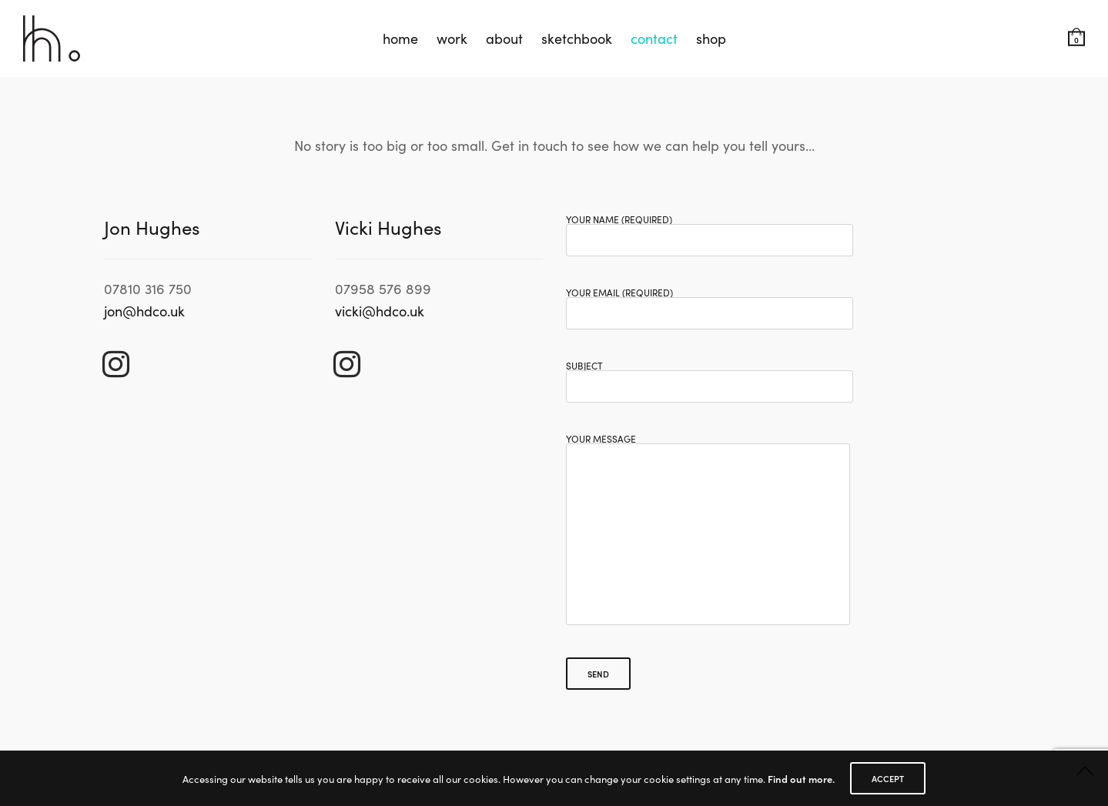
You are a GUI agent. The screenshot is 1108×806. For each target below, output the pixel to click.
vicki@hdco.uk (379, 310)
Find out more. (801, 778)
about (504, 38)
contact (654, 38)
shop (711, 38)
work (452, 38)
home (400, 38)
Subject (709, 377)
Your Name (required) (709, 231)
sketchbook (576, 38)
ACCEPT (888, 778)
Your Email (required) (709, 304)
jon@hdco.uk (144, 310)
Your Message (708, 539)
